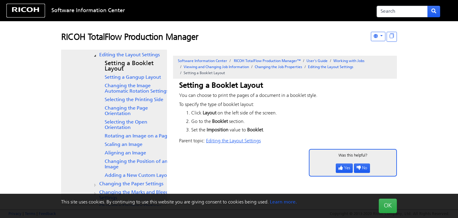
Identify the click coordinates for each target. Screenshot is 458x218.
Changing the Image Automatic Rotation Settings (136, 89)
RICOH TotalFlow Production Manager (129, 38)
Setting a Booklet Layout (129, 66)
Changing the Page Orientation (126, 111)
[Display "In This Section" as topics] (392, 37)
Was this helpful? (353, 155)
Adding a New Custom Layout (138, 175)
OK (388, 206)
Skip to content (209, 11)
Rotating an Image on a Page (137, 136)
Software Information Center (88, 11)
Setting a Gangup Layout (133, 77)
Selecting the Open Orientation (126, 125)
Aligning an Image (125, 153)
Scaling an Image (123, 144)
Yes (344, 168)
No (362, 168)
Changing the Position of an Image (136, 164)
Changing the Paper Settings (131, 184)
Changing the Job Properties (278, 67)
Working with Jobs (349, 61)
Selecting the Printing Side (134, 99)
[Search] (402, 11)
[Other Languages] (378, 36)
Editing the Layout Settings (129, 55)
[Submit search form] (433, 11)
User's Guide (317, 61)
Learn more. (283, 202)
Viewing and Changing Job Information (216, 67)
